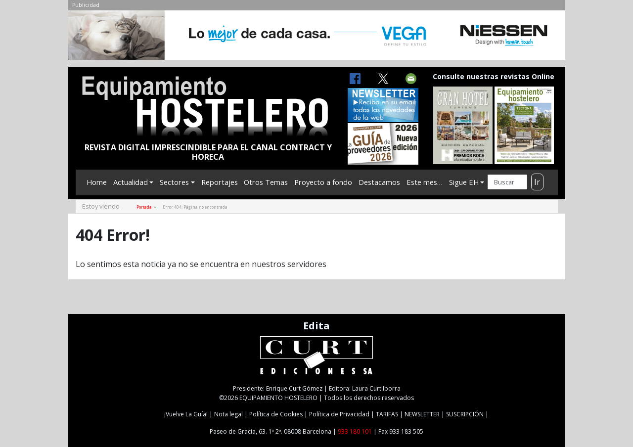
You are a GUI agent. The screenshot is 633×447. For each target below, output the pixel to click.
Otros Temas (266, 182)
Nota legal (228, 414)
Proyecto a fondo (323, 182)
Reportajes (219, 182)
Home (97, 182)
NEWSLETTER (422, 414)
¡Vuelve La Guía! (186, 414)
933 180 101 (355, 431)
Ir (537, 182)
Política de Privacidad (339, 414)
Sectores (174, 182)
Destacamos (379, 182)
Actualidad (130, 182)
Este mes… (425, 182)
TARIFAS (387, 414)
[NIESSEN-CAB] (316, 38)
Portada (144, 207)
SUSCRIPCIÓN (465, 414)
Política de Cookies (276, 414)
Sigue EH (464, 182)
